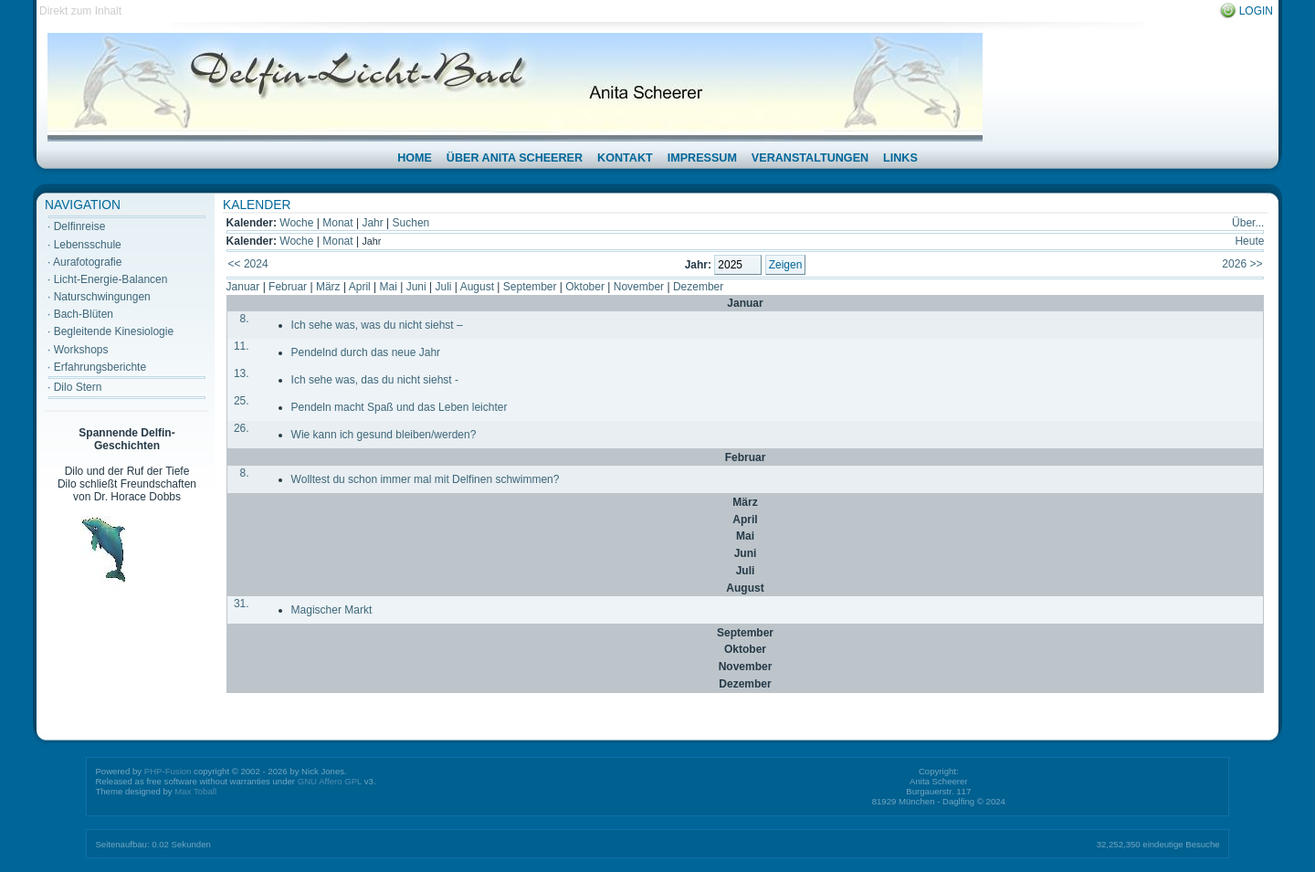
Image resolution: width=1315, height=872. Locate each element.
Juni (416, 286)
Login (1256, 11)
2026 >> (1242, 263)
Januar (243, 286)
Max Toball (195, 791)
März (328, 286)
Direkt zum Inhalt (80, 11)
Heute (1249, 241)
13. (241, 373)
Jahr (372, 222)
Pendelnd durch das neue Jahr (365, 352)
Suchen (411, 222)
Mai (388, 286)
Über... (1248, 222)
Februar (287, 286)
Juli (443, 286)
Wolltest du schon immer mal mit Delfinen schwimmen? (425, 479)
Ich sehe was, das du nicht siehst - (374, 379)
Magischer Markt (332, 610)
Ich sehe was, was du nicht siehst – (377, 325)
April (360, 286)
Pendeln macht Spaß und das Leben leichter (399, 407)
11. (241, 346)
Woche (296, 222)
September (530, 286)
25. (241, 400)
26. (241, 428)
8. (244, 318)
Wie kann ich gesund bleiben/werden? (384, 434)
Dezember (698, 286)
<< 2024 (248, 263)
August (477, 286)
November (639, 286)
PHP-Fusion (168, 771)
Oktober (585, 286)
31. (241, 603)
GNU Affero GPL (330, 781)
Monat (337, 222)
